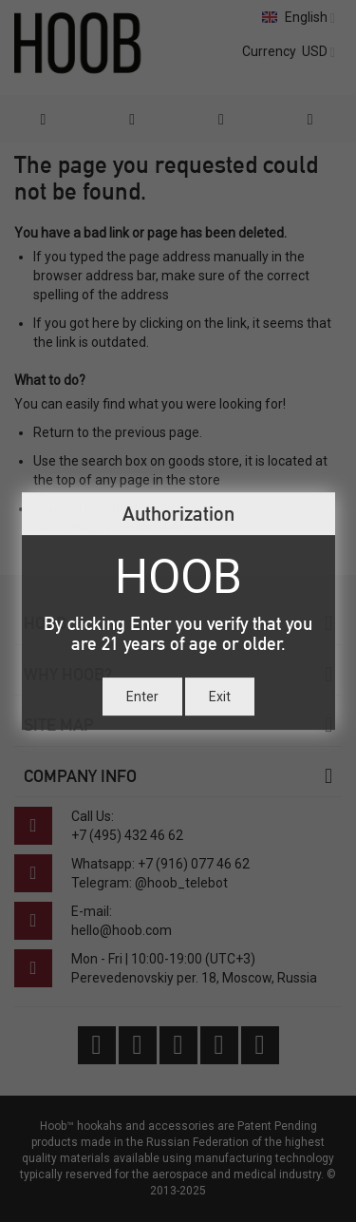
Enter (142, 696)
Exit (220, 696)
